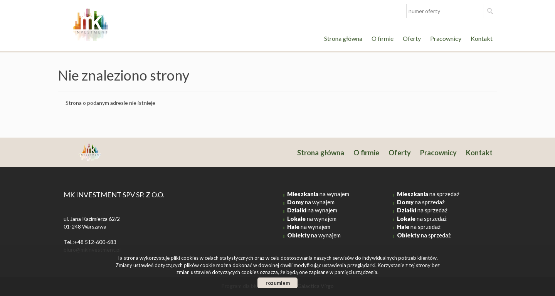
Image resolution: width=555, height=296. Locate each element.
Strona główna (343, 38)
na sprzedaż (428, 193)
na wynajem (318, 193)
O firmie (383, 38)
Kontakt (482, 38)
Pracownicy (445, 38)
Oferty (412, 38)
